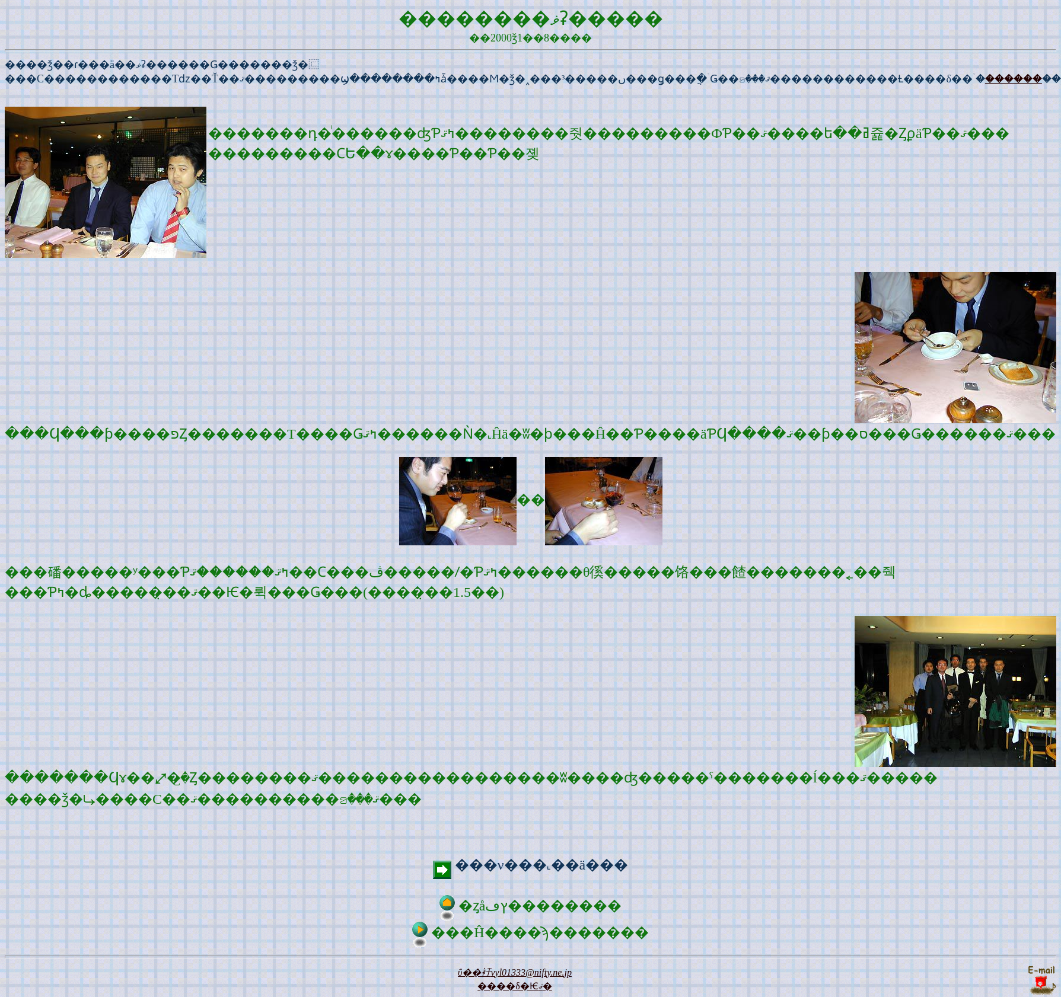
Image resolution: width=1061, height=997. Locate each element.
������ (1013, 79)
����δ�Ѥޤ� (514, 986)
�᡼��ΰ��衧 (515, 972)
